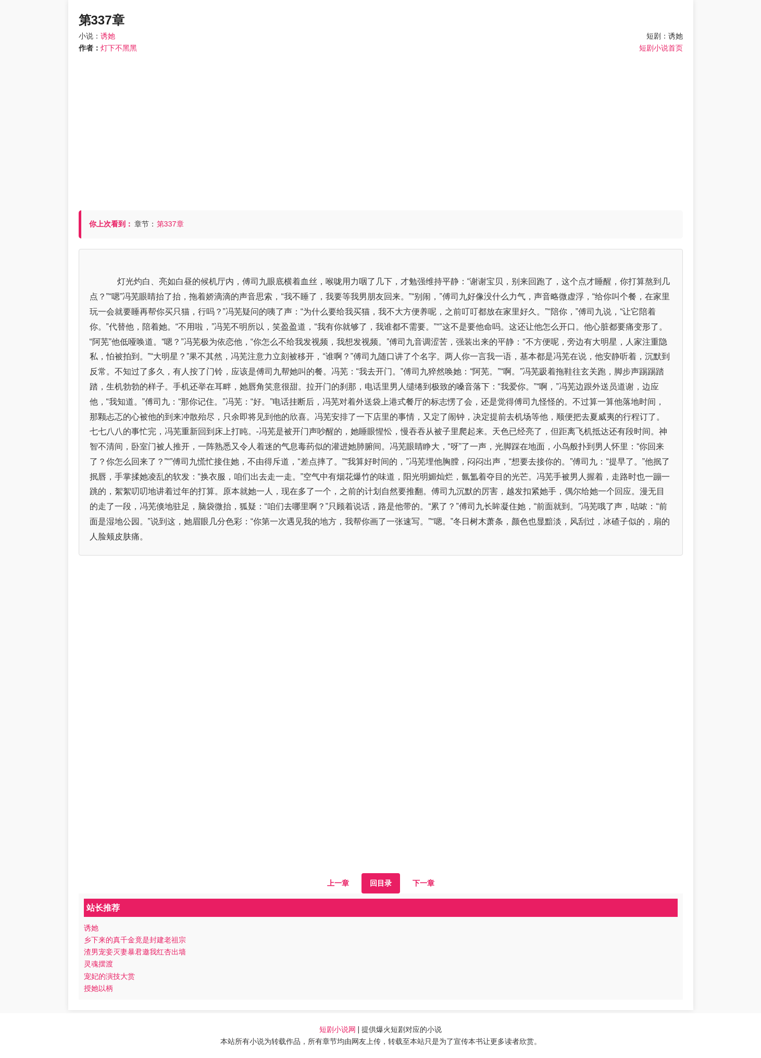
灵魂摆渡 (98, 964)
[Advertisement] (381, 127)
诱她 (108, 36)
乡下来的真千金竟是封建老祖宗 (135, 940)
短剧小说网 (337, 1029)
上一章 (338, 883)
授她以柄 (98, 988)
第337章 (170, 224)
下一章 (423, 883)
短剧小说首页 (661, 48)
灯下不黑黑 (119, 48)
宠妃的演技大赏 (109, 976)
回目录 (381, 883)
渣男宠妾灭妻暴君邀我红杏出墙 (135, 952)
